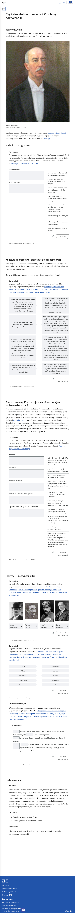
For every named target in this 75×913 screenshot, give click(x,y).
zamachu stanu (19, 420)
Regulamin (5, 885)
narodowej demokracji (57, 133)
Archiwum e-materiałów (10, 902)
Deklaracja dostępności (10, 888)
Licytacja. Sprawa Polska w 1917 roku (25, 164)
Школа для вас (7, 899)
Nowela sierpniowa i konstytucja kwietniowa (33, 292)
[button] (60, 2)
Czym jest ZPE (7, 895)
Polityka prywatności (9, 892)
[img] (38, 81)
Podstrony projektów (9, 905)
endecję (47, 139)
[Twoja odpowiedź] (16, 731)
